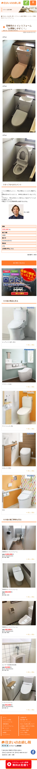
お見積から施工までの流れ (27, 726)
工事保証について (25, 728)
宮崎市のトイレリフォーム (10, 551)
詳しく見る (31, 345)
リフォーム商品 (7, 719)
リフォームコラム (25, 734)
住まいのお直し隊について (27, 724)
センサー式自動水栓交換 (9, 665)
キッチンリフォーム (8, 726)
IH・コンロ (6, 728)
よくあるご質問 (24, 730)
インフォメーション (25, 722)
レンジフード (6, 734)
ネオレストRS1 (6, 468)
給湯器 (4, 732)
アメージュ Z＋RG (7, 426)
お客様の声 (23, 717)
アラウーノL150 (6, 384)
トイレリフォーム (7, 702)
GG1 (3, 510)
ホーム (4, 717)
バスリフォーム (7, 730)
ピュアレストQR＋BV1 (8, 342)
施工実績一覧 (23, 719)
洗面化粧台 (6, 724)
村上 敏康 (19, 212)
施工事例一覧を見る (19, 263)
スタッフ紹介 (23, 732)
